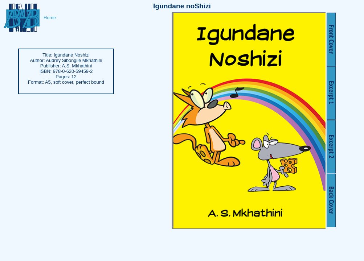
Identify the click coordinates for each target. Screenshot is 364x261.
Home (50, 17)
